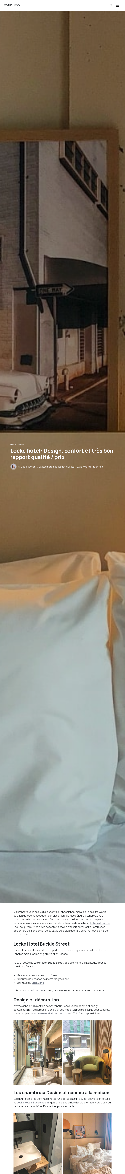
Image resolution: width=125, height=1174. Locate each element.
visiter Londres (34, 990)
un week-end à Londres (48, 1013)
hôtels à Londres (100, 923)
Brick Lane (38, 982)
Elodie (24, 466)
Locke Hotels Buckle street (33, 1102)
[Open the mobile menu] (117, 5)
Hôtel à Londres (17, 445)
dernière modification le (55, 466)
